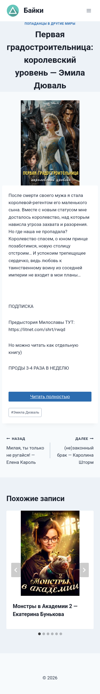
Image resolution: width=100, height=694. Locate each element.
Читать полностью (50, 396)
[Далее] (84, 570)
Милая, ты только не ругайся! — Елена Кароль (26, 450)
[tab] (39, 634)
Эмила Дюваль (25, 412)
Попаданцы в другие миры (50, 24)
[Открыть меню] (89, 10)
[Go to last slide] (16, 570)
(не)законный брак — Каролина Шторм (74, 450)
